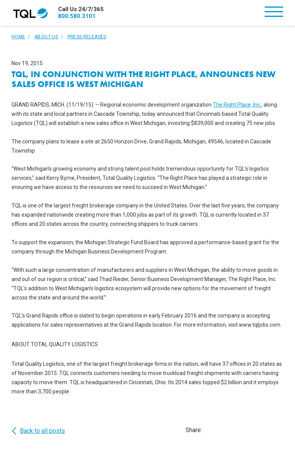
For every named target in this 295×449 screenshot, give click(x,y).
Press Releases (87, 36)
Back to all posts (38, 431)
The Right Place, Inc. (237, 105)
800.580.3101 (77, 16)
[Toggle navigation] (274, 12)
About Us (46, 36)
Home (18, 36)
